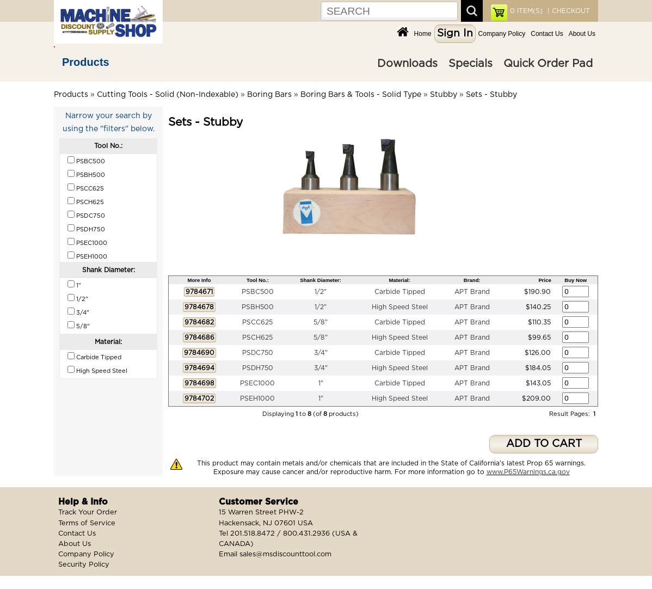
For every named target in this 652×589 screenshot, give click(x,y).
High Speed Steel (400, 307)
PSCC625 (257, 322)
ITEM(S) (526, 11)
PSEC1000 (257, 383)
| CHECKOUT (567, 11)
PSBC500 (258, 292)
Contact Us (547, 34)
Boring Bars (269, 95)
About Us (582, 34)
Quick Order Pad (548, 63)
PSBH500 (258, 307)
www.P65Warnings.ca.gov (528, 472)
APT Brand (472, 292)
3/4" (321, 352)
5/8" (320, 322)
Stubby (443, 95)
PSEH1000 (257, 398)
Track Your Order (87, 512)
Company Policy (502, 34)
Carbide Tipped (399, 292)
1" (320, 383)
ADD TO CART (544, 444)
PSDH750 (257, 368)
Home (423, 34)
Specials (470, 63)
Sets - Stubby (491, 95)
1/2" (321, 292)
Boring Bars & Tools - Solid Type (360, 95)
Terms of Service (86, 523)
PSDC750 (257, 352)
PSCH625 (257, 337)
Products (85, 62)
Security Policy (83, 564)
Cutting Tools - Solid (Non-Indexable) (167, 95)
